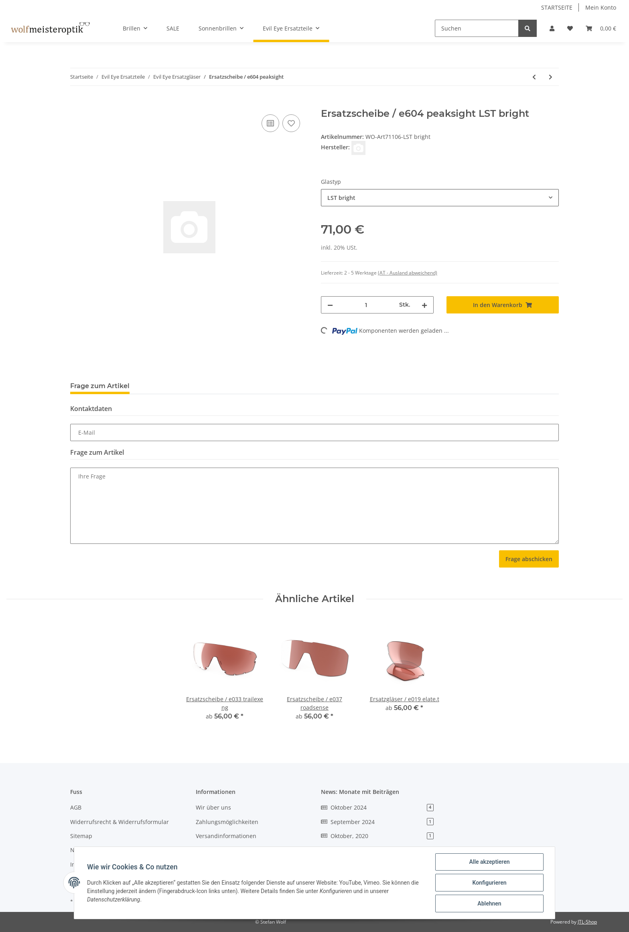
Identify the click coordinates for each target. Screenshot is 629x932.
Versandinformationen (226, 836)
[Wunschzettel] (570, 28)
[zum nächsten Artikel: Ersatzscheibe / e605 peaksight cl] (550, 76)
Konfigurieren (489, 882)
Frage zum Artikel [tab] (100, 386)
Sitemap (81, 836)
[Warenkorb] (601, 28)
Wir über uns (213, 807)
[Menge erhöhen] (424, 305)
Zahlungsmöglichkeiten (227, 822)
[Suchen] (477, 28)
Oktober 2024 (377, 807)
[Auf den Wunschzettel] (291, 123)
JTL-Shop (587, 921)
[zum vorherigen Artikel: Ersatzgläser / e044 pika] (534, 76)
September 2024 (377, 822)
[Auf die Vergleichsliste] (270, 123)
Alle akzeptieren (489, 862)
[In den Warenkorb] (76, 103)
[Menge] (366, 305)
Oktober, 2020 (377, 836)
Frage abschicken (528, 559)
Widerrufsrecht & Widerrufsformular (119, 822)
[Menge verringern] (330, 305)
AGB (75, 807)
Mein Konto (600, 7)
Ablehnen (489, 903)
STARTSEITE (556, 7)
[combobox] (440, 197)
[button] (552, 28)
